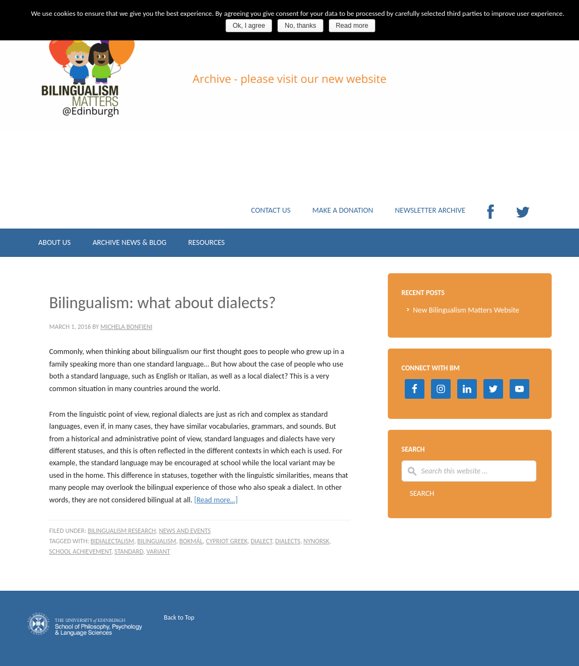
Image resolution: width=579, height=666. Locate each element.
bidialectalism (112, 541)
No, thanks (300, 25)
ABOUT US (54, 245)
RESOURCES (206, 245)
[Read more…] (216, 500)
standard (129, 551)
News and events (185, 531)
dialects (287, 541)
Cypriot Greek (226, 541)
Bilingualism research (122, 531)
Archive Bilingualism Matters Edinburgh (136, 92)
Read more (352, 25)
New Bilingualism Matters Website (466, 310)
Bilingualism (156, 541)
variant (158, 551)
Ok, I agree (249, 25)
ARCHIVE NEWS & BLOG (129, 245)
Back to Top (179, 617)
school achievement (80, 551)
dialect (261, 541)
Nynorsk (316, 541)
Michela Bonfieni (126, 327)
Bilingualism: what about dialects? (162, 302)
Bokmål (191, 541)
